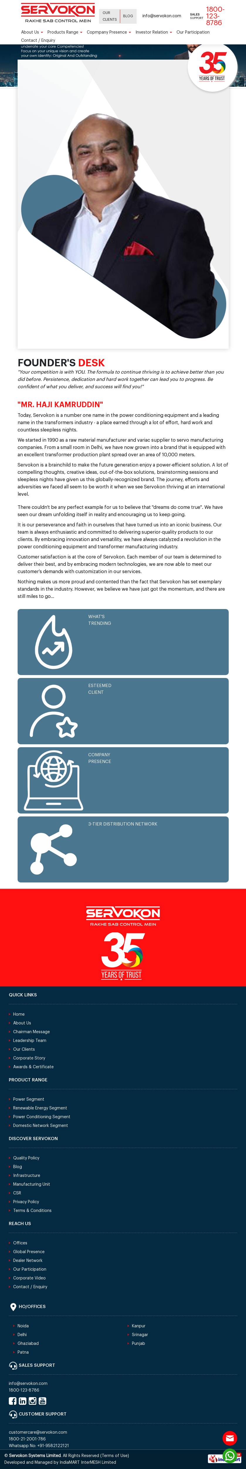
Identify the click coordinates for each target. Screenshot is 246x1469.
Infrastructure (26, 1176)
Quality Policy (26, 1158)
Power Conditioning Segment (41, 1117)
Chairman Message (31, 1032)
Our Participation (193, 32)
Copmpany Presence (109, 32)
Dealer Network (28, 1261)
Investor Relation (153, 32)
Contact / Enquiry (38, 41)
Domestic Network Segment (40, 1126)
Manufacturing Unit (31, 1184)
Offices (20, 1243)
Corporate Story (29, 1058)
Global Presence (29, 1252)
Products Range (64, 32)
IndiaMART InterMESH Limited (88, 1463)
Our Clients (110, 16)
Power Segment (28, 1099)
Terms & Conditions (32, 1211)
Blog (128, 16)
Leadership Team (29, 1041)
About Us (32, 32)
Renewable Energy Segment (40, 1108)
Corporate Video (29, 1278)
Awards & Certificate (33, 1067)
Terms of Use (115, 1456)
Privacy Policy (26, 1202)
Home (19, 1014)
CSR (17, 1193)
